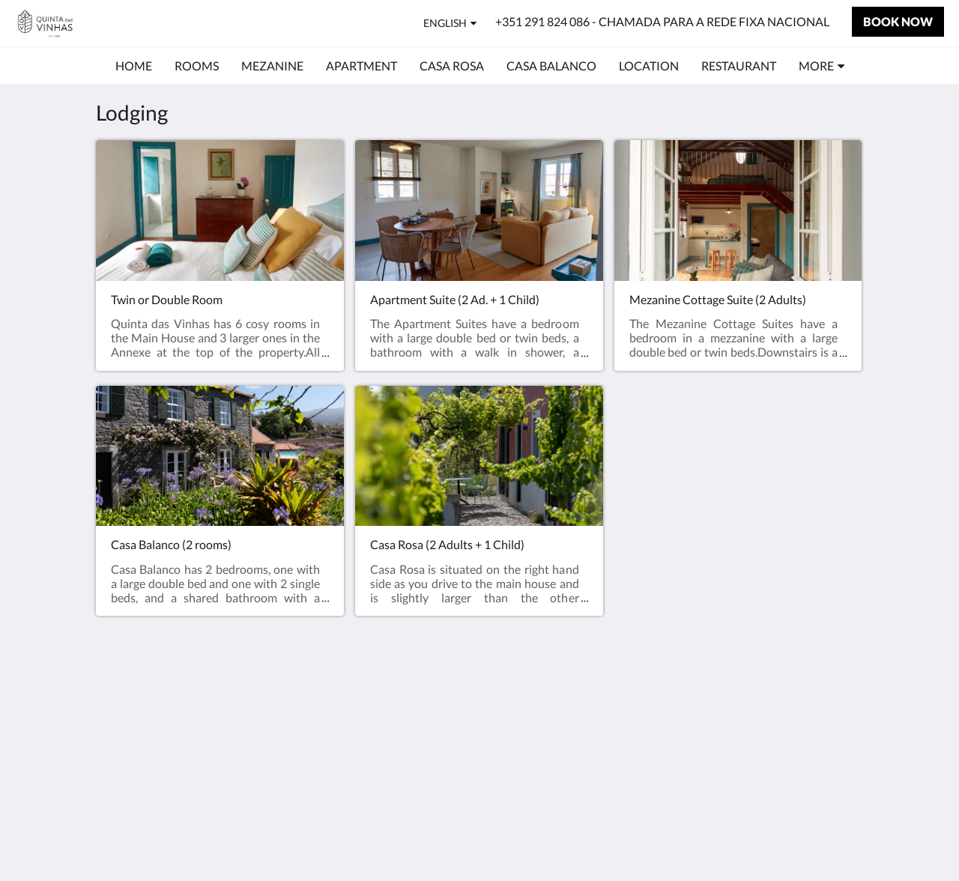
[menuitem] (133, 66)
